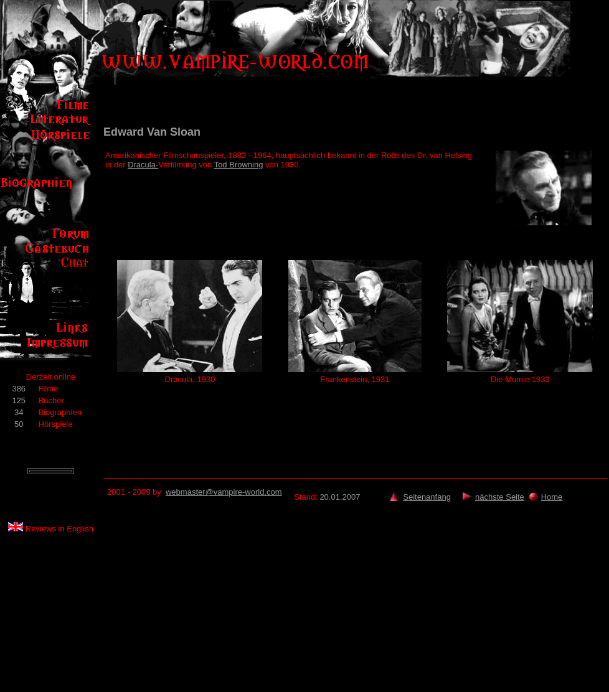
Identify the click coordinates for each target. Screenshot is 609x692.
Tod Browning (238, 164)
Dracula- (143, 164)
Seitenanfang (427, 497)
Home (552, 497)
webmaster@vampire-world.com (224, 492)
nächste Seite (499, 497)
